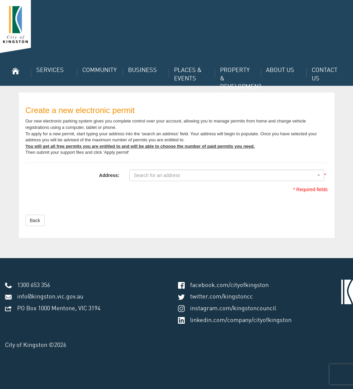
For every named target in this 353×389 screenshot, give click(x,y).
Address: (109, 175)
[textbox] (225, 175)
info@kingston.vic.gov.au (50, 297)
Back (35, 220)
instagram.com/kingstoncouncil (233, 309)
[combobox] (226, 175)
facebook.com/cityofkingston (229, 285)
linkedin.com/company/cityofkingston (241, 320)
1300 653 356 (33, 285)
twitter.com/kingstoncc (221, 297)
